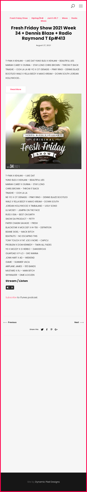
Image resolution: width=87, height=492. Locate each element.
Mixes (65, 18)
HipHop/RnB (37, 18)
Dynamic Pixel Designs (47, 481)
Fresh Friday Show (19, 18)
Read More (15, 89)
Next (79, 322)
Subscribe (11, 297)
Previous (9, 322)
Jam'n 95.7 (52, 18)
